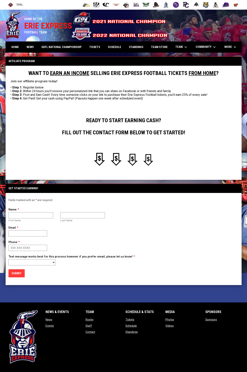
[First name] (30, 215)
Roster (89, 319)
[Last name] (82, 215)
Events (50, 325)
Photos (169, 319)
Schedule (131, 325)
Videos (169, 325)
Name (12, 209)
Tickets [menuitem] (94, 47)
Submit (17, 273)
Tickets (129, 319)
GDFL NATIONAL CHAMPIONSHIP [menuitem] (61, 47)
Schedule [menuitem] (114, 47)
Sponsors (211, 319)
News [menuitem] (30, 47)
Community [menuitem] (206, 47)
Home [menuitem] (15, 47)
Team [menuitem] (181, 47)
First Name (14, 220)
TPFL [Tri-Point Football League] (15, 5)
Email (12, 227)
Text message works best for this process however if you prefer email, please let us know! (70, 256)
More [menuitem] (230, 47)
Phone (12, 242)
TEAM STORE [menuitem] (159, 47)
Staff (88, 325)
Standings (131, 331)
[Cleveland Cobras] (106, 5)
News (49, 319)
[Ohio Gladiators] (166, 5)
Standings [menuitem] (136, 47)
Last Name (66, 220)
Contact (90, 331)
